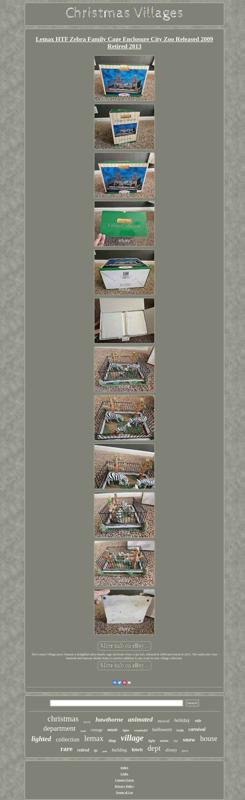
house (208, 738)
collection (67, 739)
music (112, 729)
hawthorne (109, 719)
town (137, 749)
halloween (162, 729)
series (164, 741)
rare (66, 748)
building (119, 749)
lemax (94, 738)
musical (163, 721)
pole (104, 751)
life (96, 750)
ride (198, 720)
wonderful (140, 730)
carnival (197, 729)
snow (189, 739)
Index (124, 767)
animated (140, 719)
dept (154, 748)
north (83, 731)
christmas (62, 718)
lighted (41, 739)
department (59, 728)
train (180, 730)
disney (171, 749)
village (132, 738)
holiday (182, 720)
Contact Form (124, 780)
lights (126, 730)
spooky (87, 721)
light (151, 741)
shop (112, 741)
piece (185, 750)
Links (124, 774)
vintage (97, 730)
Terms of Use (124, 792)
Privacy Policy (124, 786)
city (175, 741)
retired (83, 750)
